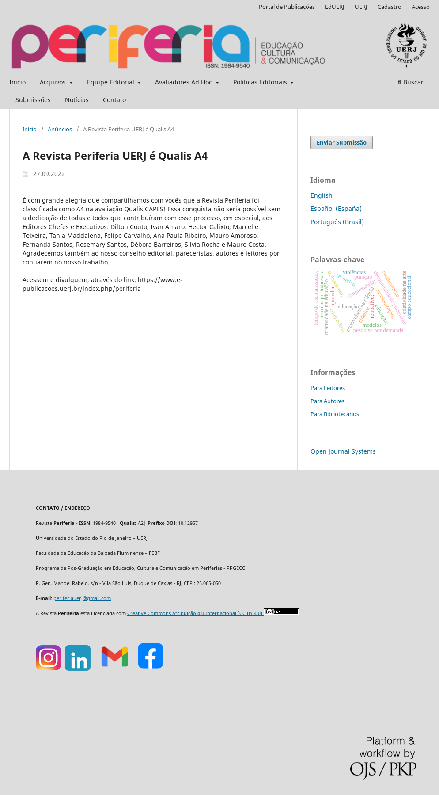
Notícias (77, 100)
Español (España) (336, 208)
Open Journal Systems (343, 451)
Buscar (411, 82)
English (321, 195)
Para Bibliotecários (334, 414)
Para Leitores (327, 388)
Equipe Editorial (111, 82)
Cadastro (389, 7)
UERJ (361, 7)
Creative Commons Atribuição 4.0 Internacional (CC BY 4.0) (195, 613)
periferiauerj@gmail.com (82, 598)
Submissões (33, 100)
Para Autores (327, 401)
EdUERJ (334, 7)
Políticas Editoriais (261, 82)
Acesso (421, 7)
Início (17, 82)
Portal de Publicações (287, 7)
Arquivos (54, 82)
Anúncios (60, 129)
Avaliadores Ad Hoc (184, 82)
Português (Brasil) (337, 222)
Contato (114, 100)
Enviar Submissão (342, 142)
